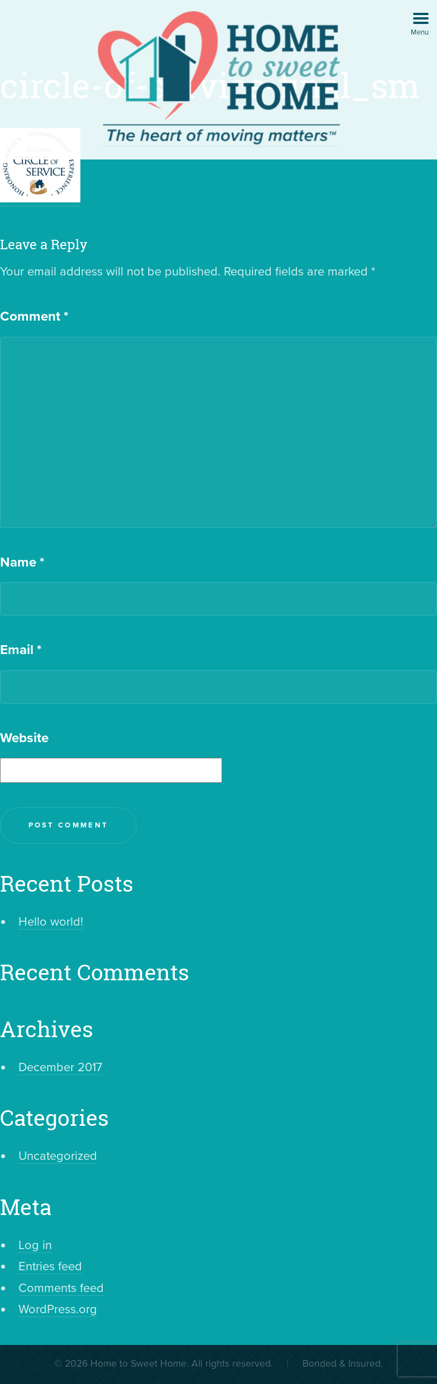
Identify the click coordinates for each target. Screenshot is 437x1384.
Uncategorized (57, 1156)
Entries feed (50, 1266)
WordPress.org (57, 1309)
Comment (34, 316)
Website (24, 738)
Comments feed (61, 1288)
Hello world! (50, 921)
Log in (35, 1245)
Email (20, 650)
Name (22, 562)
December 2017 (60, 1067)
